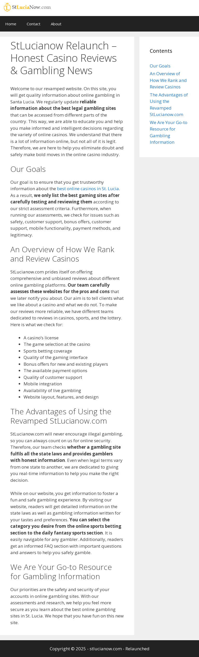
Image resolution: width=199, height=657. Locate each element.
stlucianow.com (106, 649)
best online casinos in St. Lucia (88, 189)
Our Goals (160, 66)
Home (10, 23)
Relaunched (137, 649)
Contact (33, 23)
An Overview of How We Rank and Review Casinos (168, 80)
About (56, 23)
